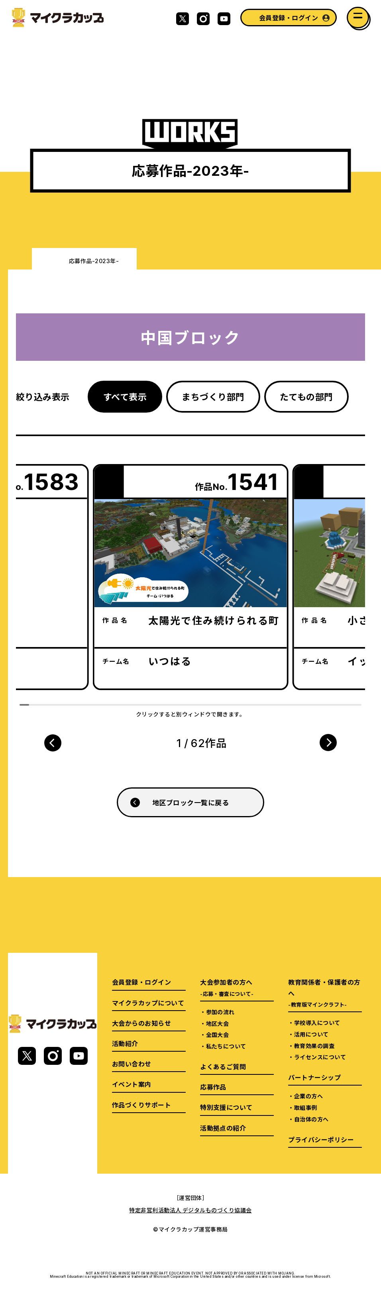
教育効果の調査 (314, 1046)
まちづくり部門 (213, 396)
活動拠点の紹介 (223, 1128)
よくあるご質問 (223, 1066)
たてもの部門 (306, 396)
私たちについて (226, 1046)
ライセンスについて (320, 1057)
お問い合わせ (131, 1063)
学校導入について (317, 1023)
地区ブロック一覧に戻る (190, 802)
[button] (52, 742)
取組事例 (305, 1107)
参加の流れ (220, 1012)
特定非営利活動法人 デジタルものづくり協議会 (190, 1210)
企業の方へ (308, 1096)
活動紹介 (125, 1043)
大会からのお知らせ (141, 1023)
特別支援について (226, 1107)
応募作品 (213, 1087)
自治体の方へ (311, 1119)
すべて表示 (125, 396)
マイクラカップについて (148, 1002)
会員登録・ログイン (288, 17)
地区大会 (217, 1023)
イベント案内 (131, 1084)
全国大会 (217, 1035)
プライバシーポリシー (321, 1139)
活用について (311, 1034)
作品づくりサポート (141, 1104)
